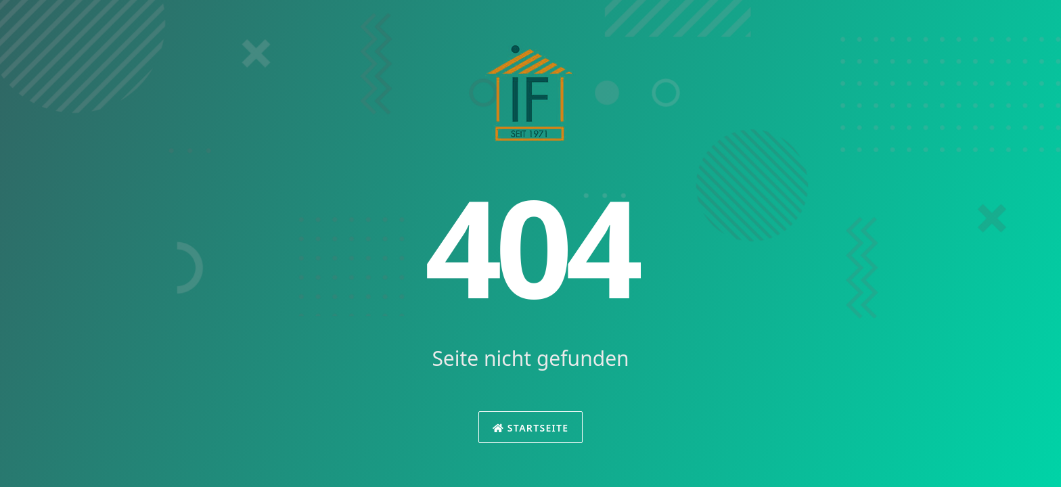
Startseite (531, 427)
